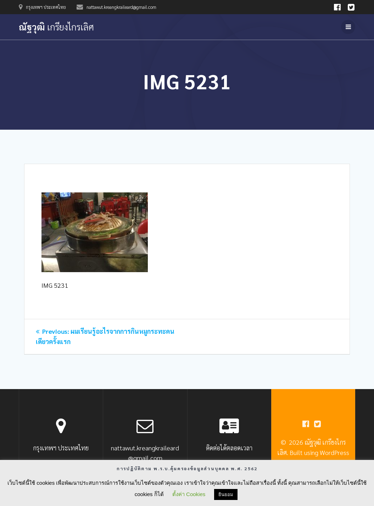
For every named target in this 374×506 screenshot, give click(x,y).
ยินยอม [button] (225, 494)
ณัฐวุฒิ (56, 27)
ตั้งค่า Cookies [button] (188, 494)
